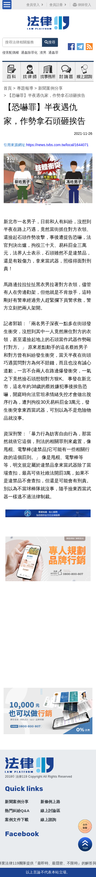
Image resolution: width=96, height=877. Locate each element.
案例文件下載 (16, 819)
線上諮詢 (48, 819)
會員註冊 (58, 5)
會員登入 (35, 5)
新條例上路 (50, 801)
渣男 (43, 52)
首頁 (8, 88)
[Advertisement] (48, 634)
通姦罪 (53, 52)
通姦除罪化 (29, 52)
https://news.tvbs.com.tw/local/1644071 (57, 145)
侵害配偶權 (10, 52)
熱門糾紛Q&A (17, 810)
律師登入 (82, 5)
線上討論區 (50, 810)
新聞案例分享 (50, 88)
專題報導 (25, 88)
